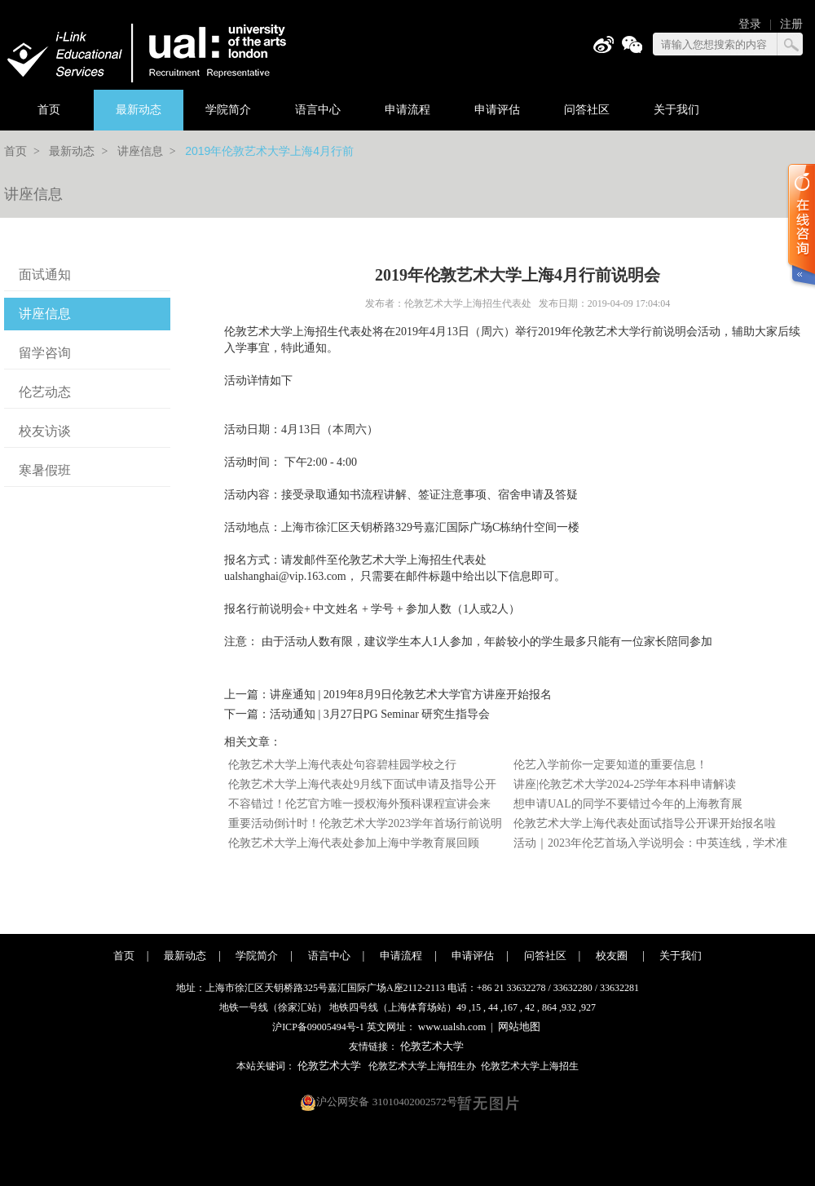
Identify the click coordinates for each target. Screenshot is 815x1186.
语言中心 (318, 110)
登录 (749, 24)
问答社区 (587, 110)
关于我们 (676, 110)
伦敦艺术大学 (432, 1046)
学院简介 (228, 110)
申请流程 (407, 110)
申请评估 (497, 110)
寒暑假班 (45, 470)
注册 (791, 24)
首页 (48, 110)
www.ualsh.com (452, 1026)
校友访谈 (45, 431)
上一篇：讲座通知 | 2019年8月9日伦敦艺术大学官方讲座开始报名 (388, 694)
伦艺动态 (45, 392)
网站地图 (519, 1026)
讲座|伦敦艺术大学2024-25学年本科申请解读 (624, 784)
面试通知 (45, 274)
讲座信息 (140, 151)
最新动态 (138, 110)
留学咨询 (45, 353)
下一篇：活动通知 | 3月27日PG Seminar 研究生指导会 (357, 714)
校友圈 (613, 955)
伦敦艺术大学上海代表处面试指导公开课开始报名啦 (644, 823)
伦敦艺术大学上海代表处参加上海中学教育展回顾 (353, 843)
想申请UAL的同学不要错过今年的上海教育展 (627, 804)
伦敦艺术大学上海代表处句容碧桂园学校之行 (342, 765)
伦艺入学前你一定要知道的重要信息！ (610, 765)
